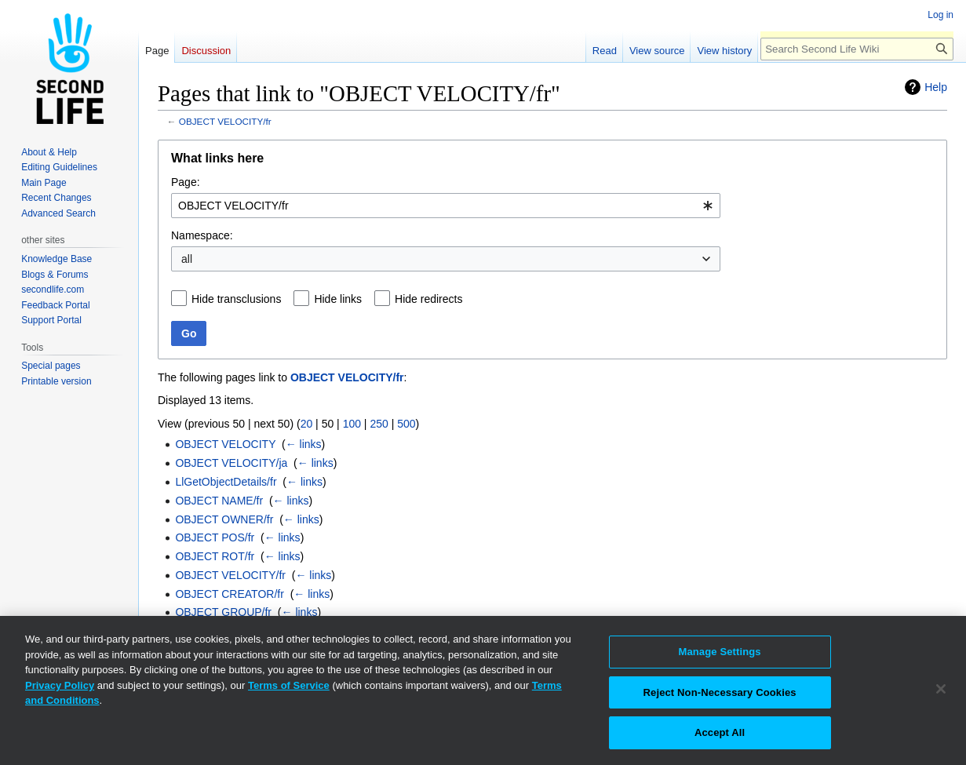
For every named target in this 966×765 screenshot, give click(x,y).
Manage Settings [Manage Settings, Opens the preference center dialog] (719, 652)
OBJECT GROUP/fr (223, 612)
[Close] (941, 689)
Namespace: (202, 235)
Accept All (719, 732)
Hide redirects (428, 299)
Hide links (338, 299)
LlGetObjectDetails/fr (225, 481)
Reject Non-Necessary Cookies (719, 692)
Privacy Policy (59, 685)
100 (352, 423)
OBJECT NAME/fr (219, 500)
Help (935, 87)
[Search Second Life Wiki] (856, 49)
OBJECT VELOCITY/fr (225, 121)
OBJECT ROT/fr (214, 556)
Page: (185, 182)
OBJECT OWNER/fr (224, 519)
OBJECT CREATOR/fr (229, 594)
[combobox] (445, 205)
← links (304, 444)
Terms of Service (289, 685)
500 (406, 423)
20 (307, 423)
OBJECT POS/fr (214, 537)
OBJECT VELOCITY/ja (231, 463)
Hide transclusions (236, 299)
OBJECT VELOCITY (225, 444)
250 (379, 423)
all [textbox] (186, 259)
